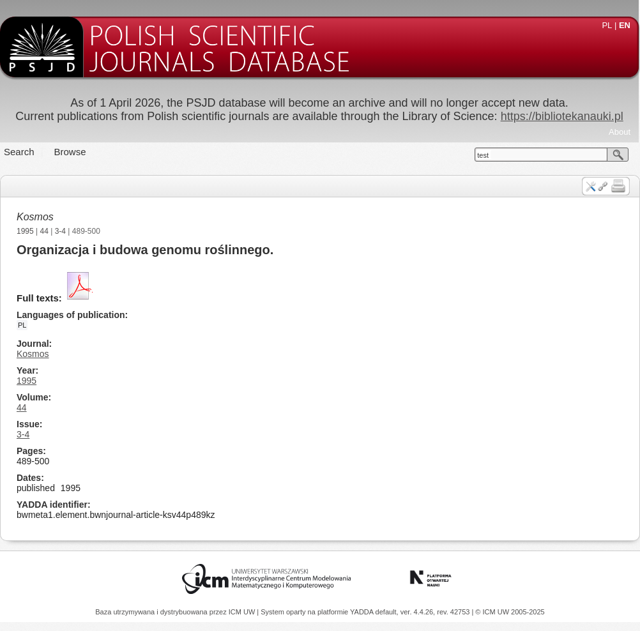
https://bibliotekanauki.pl (562, 116)
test (483, 155)
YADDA (363, 612)
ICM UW (243, 612)
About (619, 132)
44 (44, 231)
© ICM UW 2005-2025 (509, 612)
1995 (25, 231)
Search (19, 151)
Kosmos (35, 216)
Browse (70, 151)
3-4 (60, 231)
